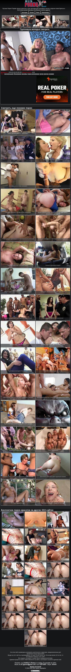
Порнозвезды (45, 12)
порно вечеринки (33, 74)
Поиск (37, 12)
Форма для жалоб (35, 666)
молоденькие (8, 74)
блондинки (17, 74)
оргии (42, 74)
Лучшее (32, 12)
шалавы (24, 74)
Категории (24, 12)
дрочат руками (49, 74)
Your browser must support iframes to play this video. (35, 51)
